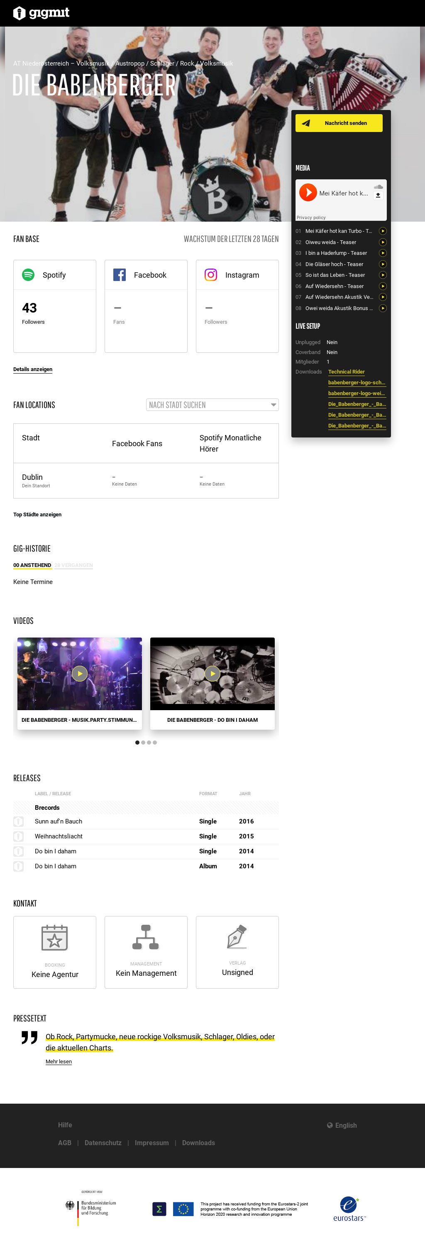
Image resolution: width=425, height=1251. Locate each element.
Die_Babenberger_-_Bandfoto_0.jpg (357, 426)
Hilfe (65, 1125)
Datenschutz (103, 1143)
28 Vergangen (73, 565)
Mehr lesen (59, 1062)
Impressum (152, 1143)
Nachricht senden (346, 123)
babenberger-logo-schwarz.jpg (357, 382)
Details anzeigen (32, 369)
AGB (64, 1143)
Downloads (198, 1143)
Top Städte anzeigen (37, 515)
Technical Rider (346, 372)
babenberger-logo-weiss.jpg (357, 393)
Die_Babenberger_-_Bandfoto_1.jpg (357, 415)
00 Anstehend (32, 565)
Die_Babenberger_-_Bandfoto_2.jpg (357, 404)
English (346, 1125)
